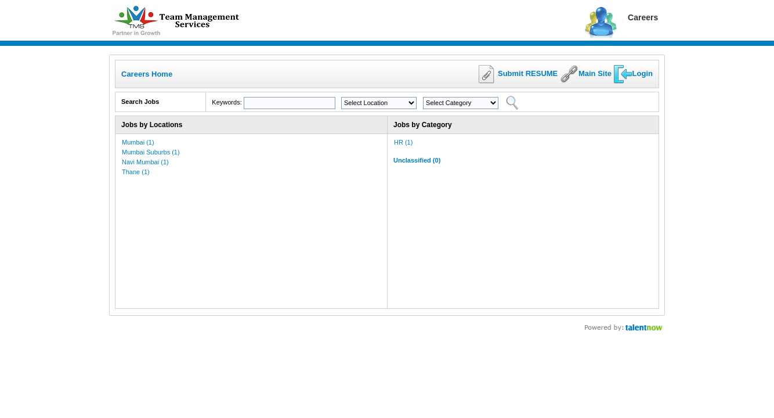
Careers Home (146, 74)
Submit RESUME (528, 73)
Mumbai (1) (138, 142)
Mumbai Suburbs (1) (151, 152)
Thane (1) (136, 171)
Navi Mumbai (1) (145, 161)
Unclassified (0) (416, 160)
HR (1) (403, 142)
